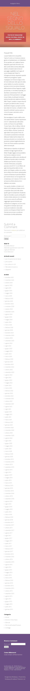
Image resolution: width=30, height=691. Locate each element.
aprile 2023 (8, 354)
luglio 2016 (8, 567)
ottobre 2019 (9, 464)
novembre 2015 (9, 588)
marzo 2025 (8, 296)
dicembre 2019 (9, 459)
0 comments (17, 39)
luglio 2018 (8, 504)
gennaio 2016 (9, 583)
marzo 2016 (8, 578)
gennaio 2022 (9, 393)
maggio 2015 (8, 604)
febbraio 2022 (9, 391)
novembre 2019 (9, 462)
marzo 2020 (8, 451)
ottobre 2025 (9, 283)
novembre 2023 (9, 335)
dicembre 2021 (9, 396)
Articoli (7, 617)
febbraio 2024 (9, 327)
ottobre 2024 (9, 309)
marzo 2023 (8, 356)
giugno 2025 (8, 290)
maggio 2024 (8, 319)
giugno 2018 (8, 506)
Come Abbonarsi (8, 252)
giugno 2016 (8, 570)
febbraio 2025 (9, 298)
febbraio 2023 (9, 359)
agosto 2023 (8, 343)
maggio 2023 (8, 351)
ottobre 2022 (9, 369)
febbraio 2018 (9, 517)
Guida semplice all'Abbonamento (13, 655)
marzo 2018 (8, 514)
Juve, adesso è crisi (10, 264)
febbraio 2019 (9, 485)
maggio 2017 (8, 541)
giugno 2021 (8, 412)
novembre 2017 (9, 525)
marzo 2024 (8, 325)
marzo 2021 (8, 420)
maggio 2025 (8, 293)
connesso (14, 230)
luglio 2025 (8, 288)
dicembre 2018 (9, 491)
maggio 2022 (8, 383)
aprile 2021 (8, 417)
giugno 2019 (8, 475)
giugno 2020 (8, 443)
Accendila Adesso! (9, 246)
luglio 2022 (8, 377)
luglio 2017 (8, 535)
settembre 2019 (9, 467)
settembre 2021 (9, 404)
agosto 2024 (8, 314)
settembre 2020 (9, 435)
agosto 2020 (8, 438)
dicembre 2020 (9, 427)
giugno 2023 (8, 348)
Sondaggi (7, 628)
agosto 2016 (8, 564)
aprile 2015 (8, 607)
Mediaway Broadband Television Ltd (15, 679)
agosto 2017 (8, 533)
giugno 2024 (8, 317)
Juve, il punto (8, 261)
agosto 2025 (8, 285)
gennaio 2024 (9, 330)
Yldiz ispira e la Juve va (11, 267)
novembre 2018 (9, 493)
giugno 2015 (8, 601)
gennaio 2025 (9, 301)
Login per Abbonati (9, 250)
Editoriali (7, 622)
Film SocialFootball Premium (13, 625)
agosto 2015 (8, 596)
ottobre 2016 (9, 559)
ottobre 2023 (9, 338)
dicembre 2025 (9, 277)
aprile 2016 (8, 575)
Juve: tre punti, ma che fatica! (13, 259)
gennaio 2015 (9, 609)
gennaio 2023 (9, 362)
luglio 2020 (8, 441)
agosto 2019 (8, 470)
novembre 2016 (9, 557)
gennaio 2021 (9, 425)
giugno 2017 (8, 538)
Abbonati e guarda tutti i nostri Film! (14, 248)
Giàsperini (8, 269)
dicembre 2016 (9, 554)
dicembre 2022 (9, 364)
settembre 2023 (9, 341)
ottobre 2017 (9, 528)
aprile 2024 (8, 322)
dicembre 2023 (9, 333)
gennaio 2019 (9, 488)
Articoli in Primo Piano (11, 620)
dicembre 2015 (9, 585)
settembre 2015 (9, 593)
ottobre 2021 (9, 401)
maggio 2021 (8, 414)
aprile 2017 (8, 543)
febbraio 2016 (9, 580)
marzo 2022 (8, 388)
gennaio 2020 (9, 456)
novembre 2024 (9, 306)
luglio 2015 (8, 599)
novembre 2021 (9, 398)
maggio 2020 (8, 446)
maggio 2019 (8, 477)
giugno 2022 (8, 380)
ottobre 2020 (9, 433)
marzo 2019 (8, 483)
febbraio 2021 (9, 422)
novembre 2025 (9, 280)
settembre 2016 (9, 562)
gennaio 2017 (9, 551)
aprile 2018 (8, 512)
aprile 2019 (8, 480)
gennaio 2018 (9, 520)
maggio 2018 (8, 509)
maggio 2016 (8, 572)
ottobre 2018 (9, 496)
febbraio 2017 (9, 549)
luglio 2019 (8, 472)
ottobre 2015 (9, 591)
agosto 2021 (8, 406)
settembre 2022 (9, 372)
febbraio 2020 (9, 454)
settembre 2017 (9, 530)
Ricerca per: (7, 236)
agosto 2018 (8, 501)
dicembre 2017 (9, 522)
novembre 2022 (9, 367)
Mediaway (14, 677)
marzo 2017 (8, 546)
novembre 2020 (9, 430)
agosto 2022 (8, 375)
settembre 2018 (9, 499)
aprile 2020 (8, 449)
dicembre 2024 (9, 304)
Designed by (8, 677)
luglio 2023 (8, 346)
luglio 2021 (8, 409)
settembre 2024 (9, 312)
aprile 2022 (8, 385)
